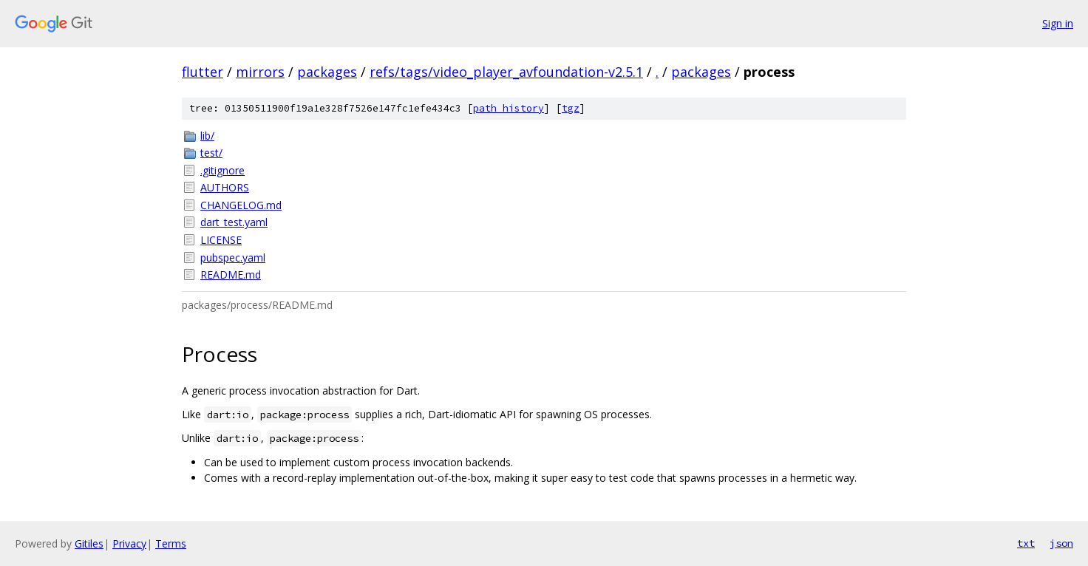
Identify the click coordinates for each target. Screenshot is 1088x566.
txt (1026, 543)
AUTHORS (224, 187)
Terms (170, 543)
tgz (570, 108)
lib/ (207, 136)
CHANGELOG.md (241, 205)
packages (327, 72)
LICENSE (221, 240)
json (1061, 543)
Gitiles (89, 543)
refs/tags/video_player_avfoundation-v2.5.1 (506, 72)
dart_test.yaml (234, 222)
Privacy (129, 543)
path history (508, 108)
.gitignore (222, 170)
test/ (211, 153)
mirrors (260, 72)
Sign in (1057, 23)
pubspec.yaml (232, 257)
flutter (202, 72)
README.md (230, 274)
